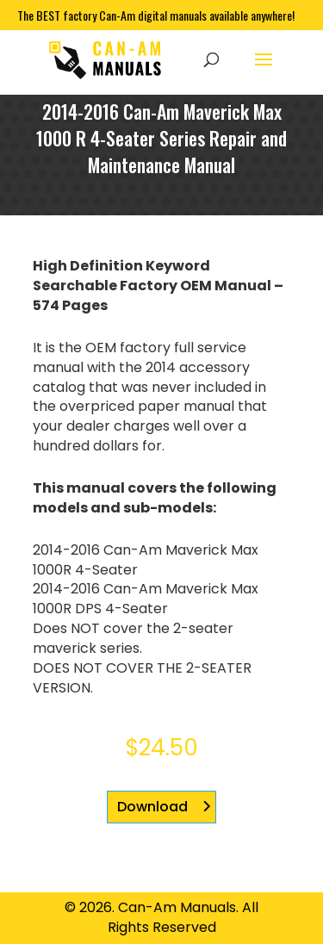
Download (152, 807)
